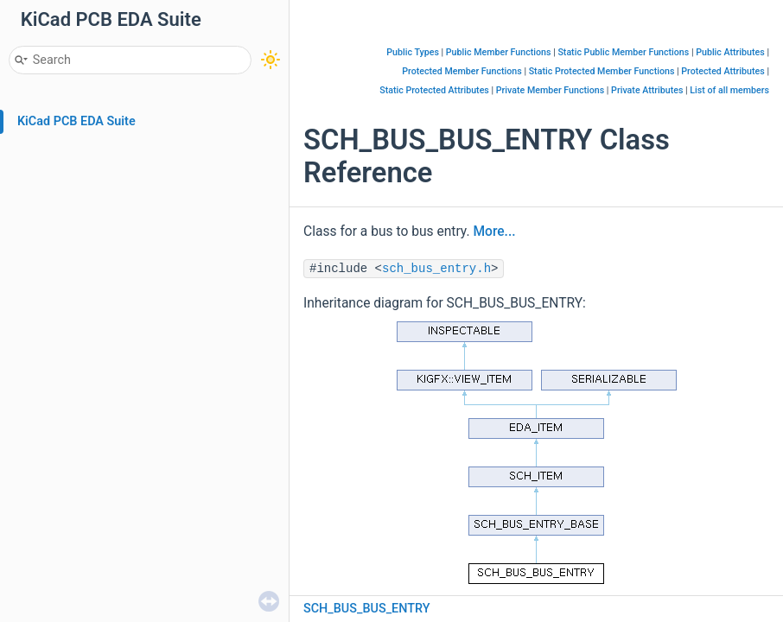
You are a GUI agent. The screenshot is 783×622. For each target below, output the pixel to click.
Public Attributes (730, 52)
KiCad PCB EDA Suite (76, 121)
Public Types (412, 52)
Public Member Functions (498, 52)
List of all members (729, 90)
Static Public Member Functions (623, 52)
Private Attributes (647, 90)
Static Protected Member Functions (602, 71)
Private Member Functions (550, 90)
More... (494, 231)
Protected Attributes (722, 71)
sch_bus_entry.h (436, 269)
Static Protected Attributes (434, 90)
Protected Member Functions (462, 71)
